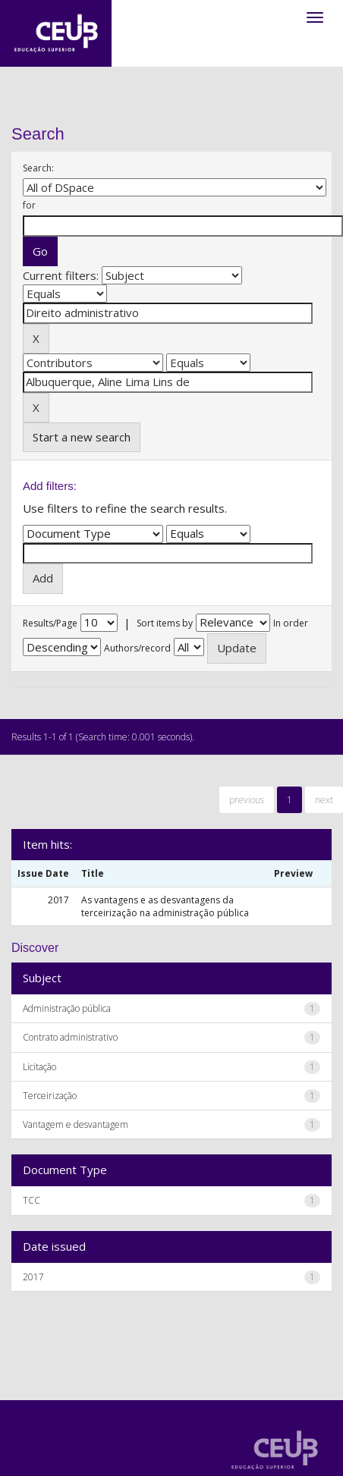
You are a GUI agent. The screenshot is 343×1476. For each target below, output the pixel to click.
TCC (31, 1200)
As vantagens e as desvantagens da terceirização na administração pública (165, 906)
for (29, 205)
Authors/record (137, 648)
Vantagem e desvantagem (75, 1124)
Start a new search (82, 436)
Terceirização (50, 1095)
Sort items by (165, 623)
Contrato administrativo (70, 1037)
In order (290, 623)
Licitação (39, 1066)
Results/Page (50, 623)
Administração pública (67, 1008)
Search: (38, 168)
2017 (33, 1276)
